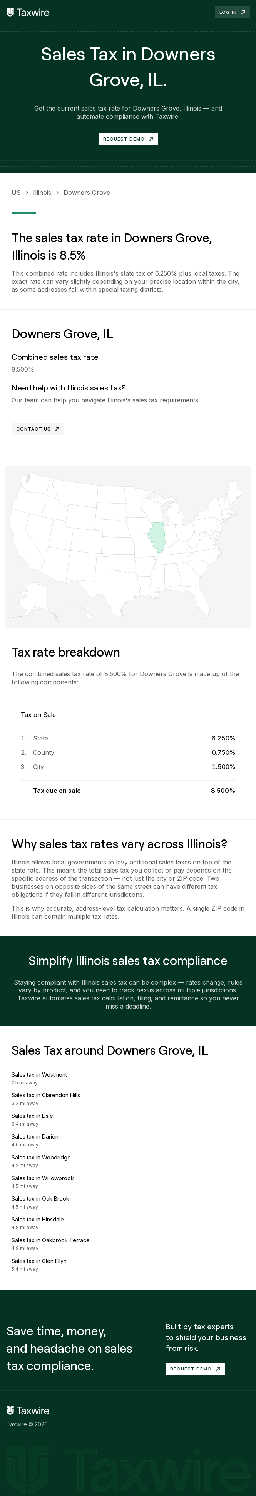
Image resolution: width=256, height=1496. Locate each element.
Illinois (42, 192)
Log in (232, 12)
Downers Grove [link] (87, 192)
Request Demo (128, 139)
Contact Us (37, 429)
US (16, 192)
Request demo (195, 1369)
